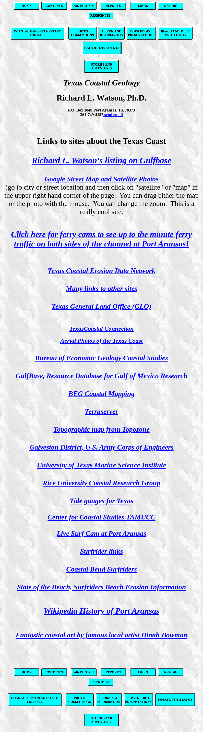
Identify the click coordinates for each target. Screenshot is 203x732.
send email (113, 115)
